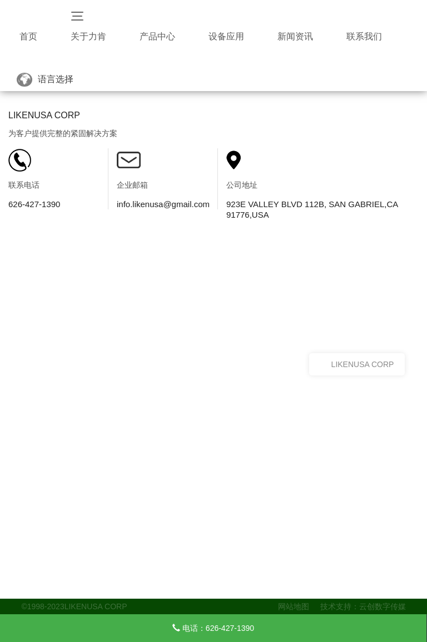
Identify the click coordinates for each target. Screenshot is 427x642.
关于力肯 (88, 36)
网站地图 (293, 606)
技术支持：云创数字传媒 (363, 606)
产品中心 (157, 36)
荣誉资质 (34, 586)
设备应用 (226, 36)
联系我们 (364, 36)
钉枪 (142, 574)
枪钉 (142, 586)
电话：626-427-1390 (213, 628)
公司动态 (228, 574)
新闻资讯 (295, 36)
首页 (28, 36)
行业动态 (228, 586)
